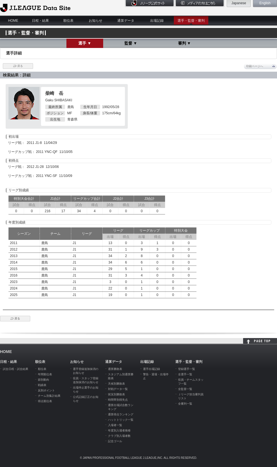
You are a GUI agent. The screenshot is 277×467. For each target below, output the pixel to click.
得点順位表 (45, 401)
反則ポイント (46, 390)
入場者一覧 (115, 425)
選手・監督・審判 (191, 21)
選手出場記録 (151, 368)
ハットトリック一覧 (120, 419)
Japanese (238, 3)
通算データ (125, 21)
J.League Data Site (35, 7)
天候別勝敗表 (116, 383)
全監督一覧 (185, 389)
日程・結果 (40, 21)
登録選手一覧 (186, 368)
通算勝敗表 (115, 368)
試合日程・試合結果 (15, 368)
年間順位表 (45, 374)
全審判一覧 (185, 403)
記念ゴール (115, 441)
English (264, 3)
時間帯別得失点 (118, 399)
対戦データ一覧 (118, 389)
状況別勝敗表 (116, 394)
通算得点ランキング (120, 414)
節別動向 (43, 379)
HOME (13, 21)
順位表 (68, 21)
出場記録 (157, 21)
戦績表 (42, 385)
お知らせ (95, 21)
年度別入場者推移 (119, 430)
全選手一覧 (185, 374)
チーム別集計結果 (49, 395)
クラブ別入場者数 (119, 435)
